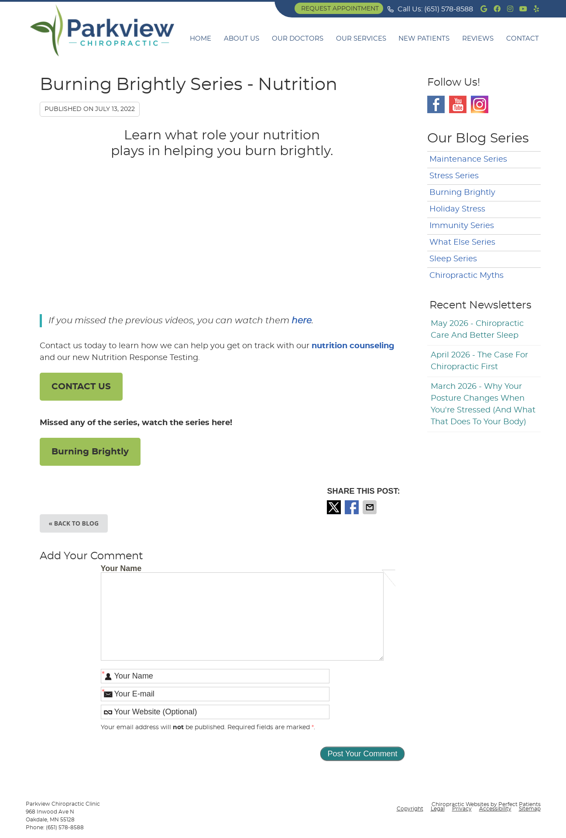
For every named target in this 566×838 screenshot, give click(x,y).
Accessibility (495, 808)
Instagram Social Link (479, 104)
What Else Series (462, 242)
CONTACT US (81, 386)
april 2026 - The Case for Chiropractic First (479, 361)
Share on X (335, 507)
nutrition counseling (353, 346)
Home (200, 38)
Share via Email (370, 507)
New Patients (423, 38)
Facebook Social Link (436, 104)
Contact (522, 38)
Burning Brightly (90, 451)
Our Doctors (297, 38)
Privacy (462, 808)
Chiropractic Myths (466, 276)
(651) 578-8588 (448, 9)
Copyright (410, 808)
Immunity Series (461, 226)
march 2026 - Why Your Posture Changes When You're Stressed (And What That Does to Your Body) (483, 404)
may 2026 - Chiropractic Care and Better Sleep (477, 329)
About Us (241, 38)
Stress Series (454, 176)
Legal (438, 808)
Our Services (361, 38)
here (302, 320)
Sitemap (530, 808)
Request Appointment (340, 9)
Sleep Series (453, 259)
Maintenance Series (468, 159)
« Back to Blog (74, 523)
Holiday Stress (457, 209)
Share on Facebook (352, 507)
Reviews (478, 38)
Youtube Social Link (458, 104)
